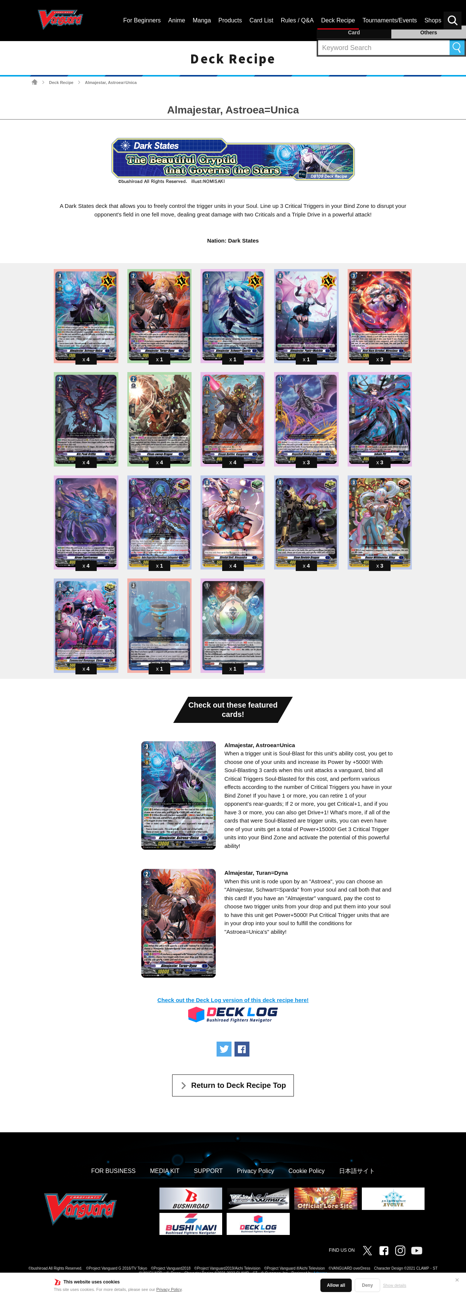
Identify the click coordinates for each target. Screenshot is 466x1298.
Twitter (367, 1250)
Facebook (384, 1250)
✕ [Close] (457, 1280)
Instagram (400, 1250)
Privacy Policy (169, 1289)
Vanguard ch (416, 1250)
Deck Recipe (61, 82)
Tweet (224, 1049)
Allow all (336, 1285)
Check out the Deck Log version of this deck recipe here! (232, 1000)
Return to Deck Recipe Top (238, 1085)
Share (241, 1049)
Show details (394, 1285)
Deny (367, 1285)
